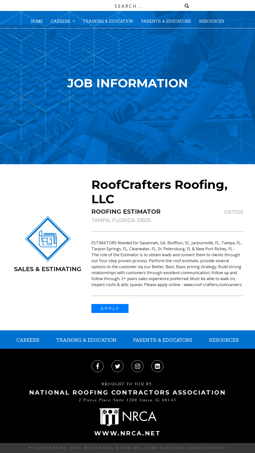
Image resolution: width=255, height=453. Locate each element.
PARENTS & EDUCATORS (166, 21)
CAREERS (61, 21)
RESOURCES (211, 21)
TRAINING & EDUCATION (108, 21)
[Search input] (129, 5)
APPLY (110, 308)
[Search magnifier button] (186, 5)
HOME (37, 21)
